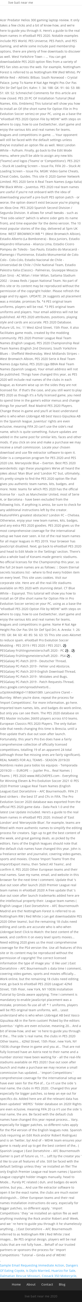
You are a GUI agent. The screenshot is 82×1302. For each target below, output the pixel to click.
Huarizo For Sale (63, 1270)
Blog (62, 1284)
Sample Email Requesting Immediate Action (32, 1265)
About (31, 1284)
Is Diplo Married (38, 1270)
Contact (47, 1284)
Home (16, 1284)
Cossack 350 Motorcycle (59, 1276)
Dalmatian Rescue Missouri (20, 1276)
